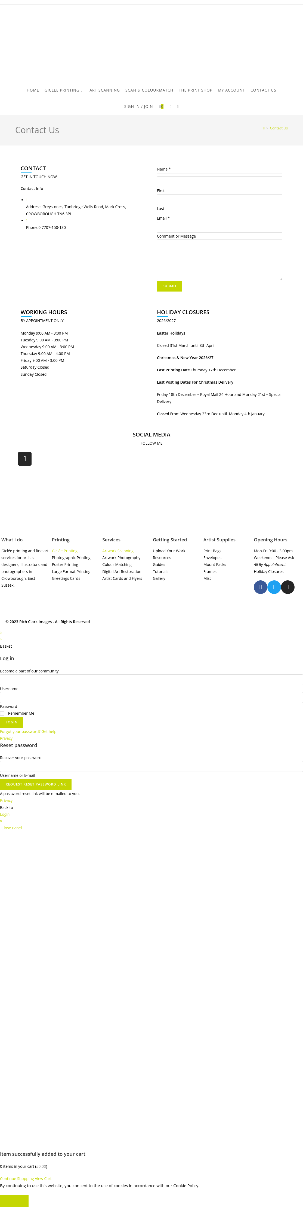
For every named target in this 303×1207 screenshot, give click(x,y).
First (161, 190)
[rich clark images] (151, 491)
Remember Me (17, 713)
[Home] (264, 128)
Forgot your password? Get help (28, 731)
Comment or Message (176, 236)
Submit (170, 286)
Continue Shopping (17, 1178)
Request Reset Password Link (36, 784)
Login (12, 722)
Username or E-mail (17, 775)
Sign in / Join (138, 106)
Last (160, 208)
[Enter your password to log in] (151, 697)
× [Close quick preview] (1, 632)
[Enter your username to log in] (151, 679)
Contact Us (279, 128)
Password (8, 706)
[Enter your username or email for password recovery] (151, 766)
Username (9, 688)
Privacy (6, 738)
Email (163, 218)
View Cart (43, 1178)
